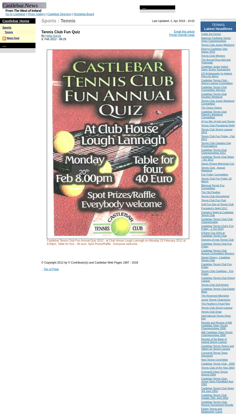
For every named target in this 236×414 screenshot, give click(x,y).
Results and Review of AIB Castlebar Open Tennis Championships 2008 (216, 325)
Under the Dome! (211, 34)
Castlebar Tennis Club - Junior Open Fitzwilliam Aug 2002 (217, 381)
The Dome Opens (211, 107)
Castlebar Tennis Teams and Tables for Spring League (217, 347)
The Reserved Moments (215, 295)
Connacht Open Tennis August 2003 (214, 373)
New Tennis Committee (214, 359)
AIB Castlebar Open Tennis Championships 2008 (216, 334)
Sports (6, 27)
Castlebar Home (15, 21)
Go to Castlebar (15, 14)
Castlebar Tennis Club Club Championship (217, 220)
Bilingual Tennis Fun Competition (212, 187)
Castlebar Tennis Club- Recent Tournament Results (217, 403)
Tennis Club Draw (211, 311)
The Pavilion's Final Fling (215, 303)
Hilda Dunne (53, 36)
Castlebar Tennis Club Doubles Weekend (214, 95)
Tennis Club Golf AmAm (215, 284)
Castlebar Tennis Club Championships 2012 (214, 151)
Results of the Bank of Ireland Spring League (214, 340)
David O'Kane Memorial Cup (217, 163)
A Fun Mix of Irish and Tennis (218, 121)
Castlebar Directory (59, 14)
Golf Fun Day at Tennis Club (217, 204)
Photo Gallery (36, 14)
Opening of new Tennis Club (217, 239)
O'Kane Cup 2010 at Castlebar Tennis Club (214, 234)
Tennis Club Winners (213, 55)
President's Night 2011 (214, 208)
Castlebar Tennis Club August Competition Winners (217, 252)
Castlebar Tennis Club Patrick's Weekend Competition (214, 114)
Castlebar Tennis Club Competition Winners (214, 88)
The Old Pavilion (210, 192)
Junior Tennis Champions (215, 299)
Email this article (184, 31)
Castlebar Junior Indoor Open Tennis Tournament (215, 68)
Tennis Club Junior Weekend (217, 44)
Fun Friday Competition (214, 174)
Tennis (9, 32)
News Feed (13, 38)
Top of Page (51, 269)
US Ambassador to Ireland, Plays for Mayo (216, 75)
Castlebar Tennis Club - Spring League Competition (217, 82)
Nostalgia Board (84, 14)
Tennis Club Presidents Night (218, 125)
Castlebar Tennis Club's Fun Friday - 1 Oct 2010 (217, 227)
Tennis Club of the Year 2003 (218, 367)
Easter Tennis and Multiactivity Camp (211, 410)
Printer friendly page (182, 35)
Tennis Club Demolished (215, 196)
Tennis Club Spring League (216, 307)
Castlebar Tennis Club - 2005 (218, 363)
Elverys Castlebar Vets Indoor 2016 (214, 50)
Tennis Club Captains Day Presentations (216, 144)
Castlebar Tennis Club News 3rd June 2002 (217, 390)
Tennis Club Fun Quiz (213, 200)
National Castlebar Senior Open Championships (216, 39)
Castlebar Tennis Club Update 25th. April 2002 (214, 396)
